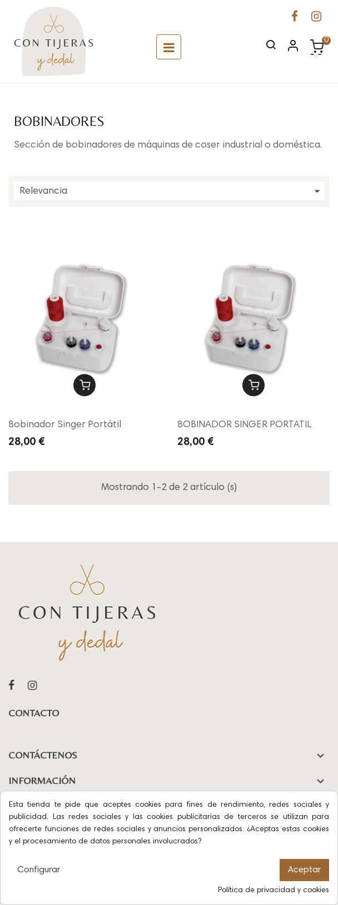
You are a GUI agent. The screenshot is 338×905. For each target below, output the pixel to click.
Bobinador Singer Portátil (64, 425)
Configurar (38, 870)
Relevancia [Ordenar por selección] (171, 191)
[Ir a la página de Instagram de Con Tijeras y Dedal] (316, 18)
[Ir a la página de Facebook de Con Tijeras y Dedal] (294, 18)
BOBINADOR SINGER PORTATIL (244, 425)
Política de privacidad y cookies (273, 890)
